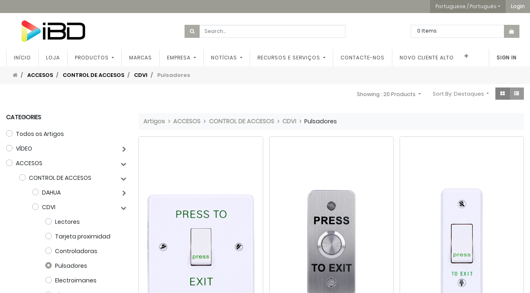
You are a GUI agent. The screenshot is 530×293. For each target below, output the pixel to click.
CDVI (140, 75)
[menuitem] (22, 57)
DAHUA (51, 192)
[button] (518, 6)
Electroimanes (76, 280)
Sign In (507, 57)
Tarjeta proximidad (82, 236)
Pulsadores (71, 266)
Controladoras (76, 251)
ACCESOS (40, 75)
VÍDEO (24, 148)
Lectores (67, 222)
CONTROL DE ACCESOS (93, 75)
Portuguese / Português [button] (466, 6)
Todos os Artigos (40, 134)
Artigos (154, 121)
